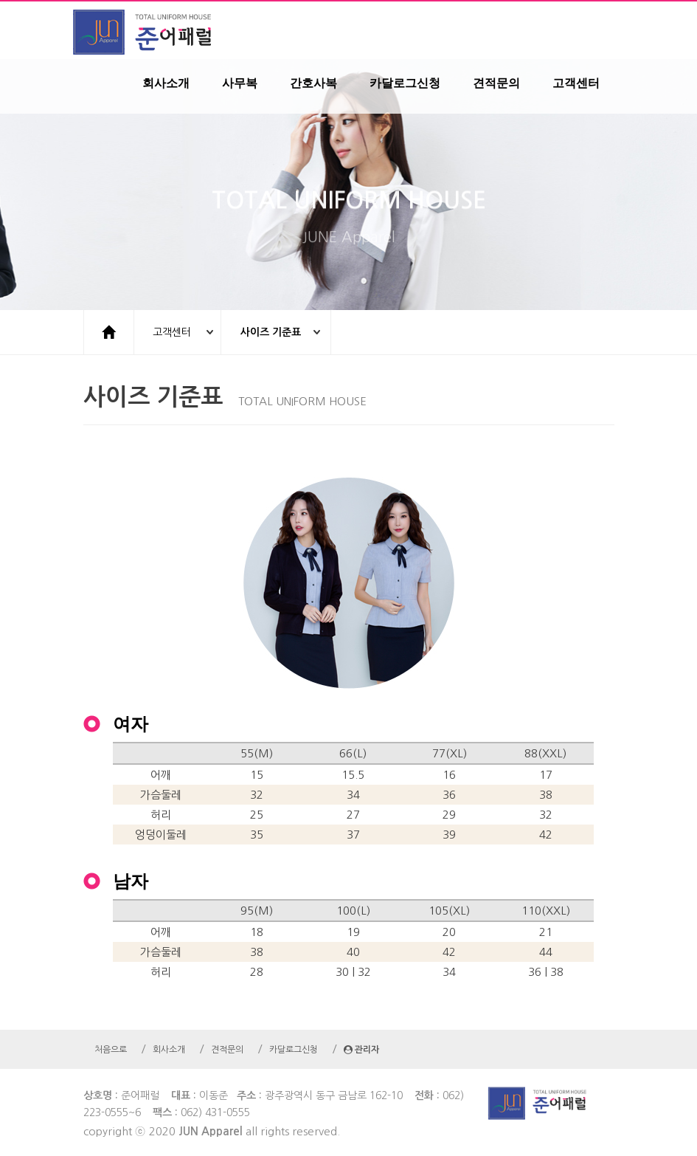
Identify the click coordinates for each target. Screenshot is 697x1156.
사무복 (239, 83)
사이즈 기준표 (270, 332)
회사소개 (166, 83)
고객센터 (576, 83)
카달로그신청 (405, 83)
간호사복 (313, 83)
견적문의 (496, 83)
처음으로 (110, 1049)
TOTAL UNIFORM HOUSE (349, 212)
